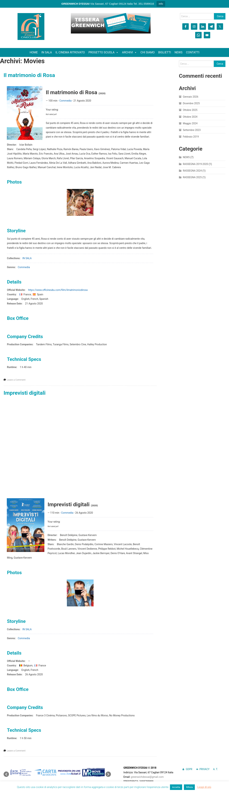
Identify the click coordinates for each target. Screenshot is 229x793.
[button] (76, 23)
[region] (111, 23)
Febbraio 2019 (191, 136)
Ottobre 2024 (190, 116)
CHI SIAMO (147, 52)
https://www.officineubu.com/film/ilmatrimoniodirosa (58, 290)
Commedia (65, 100)
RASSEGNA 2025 (192, 177)
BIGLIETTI (164, 52)
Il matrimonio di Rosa (29, 75)
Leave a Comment (16, 379)
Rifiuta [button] (189, 787)
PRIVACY (204, 769)
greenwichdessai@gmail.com (147, 776)
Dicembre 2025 (191, 103)
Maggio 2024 (190, 123)
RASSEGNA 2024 (192, 170)
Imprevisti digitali (24, 393)
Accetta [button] (176, 787)
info (161, 3)
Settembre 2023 (192, 130)
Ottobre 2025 (190, 110)
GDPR (189, 769)
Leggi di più (204, 787)
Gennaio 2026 (190, 96)
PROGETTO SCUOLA (103, 52)
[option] (21, 772)
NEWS (178, 52)
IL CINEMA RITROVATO (70, 52)
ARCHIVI (129, 52)
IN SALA (46, 52)
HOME (34, 52)
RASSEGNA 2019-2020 (195, 164)
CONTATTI (192, 52)
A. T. (215, 769)
